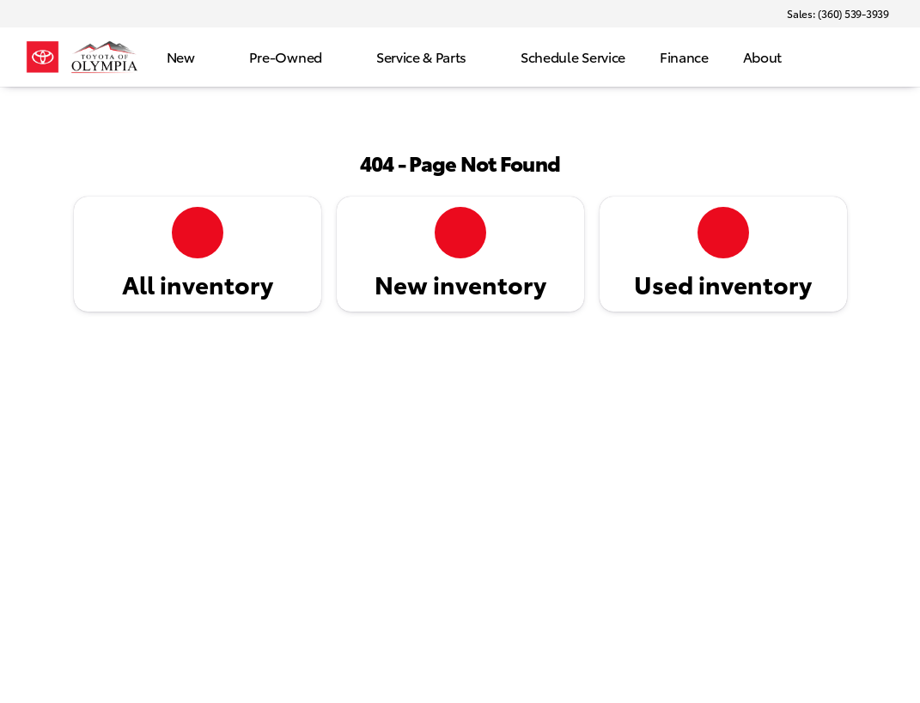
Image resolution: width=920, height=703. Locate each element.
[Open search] (880, 57)
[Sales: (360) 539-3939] (838, 13)
